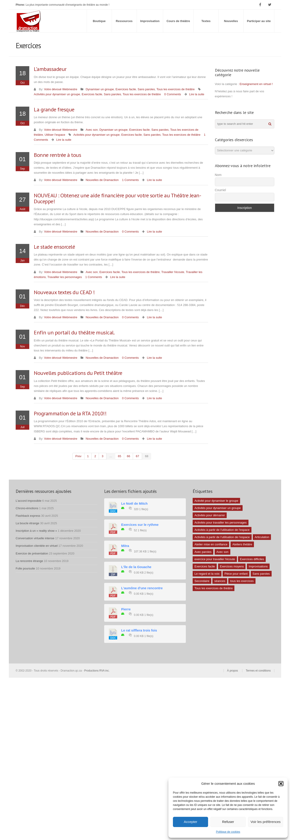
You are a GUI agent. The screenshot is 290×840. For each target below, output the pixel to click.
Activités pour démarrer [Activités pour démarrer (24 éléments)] (209, 515)
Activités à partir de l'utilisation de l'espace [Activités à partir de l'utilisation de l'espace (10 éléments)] (222, 530)
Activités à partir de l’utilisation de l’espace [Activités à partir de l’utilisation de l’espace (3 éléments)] (222, 537)
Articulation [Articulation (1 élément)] (262, 537)
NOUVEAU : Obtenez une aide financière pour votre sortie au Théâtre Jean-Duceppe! (117, 198)
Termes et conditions (258, 670)
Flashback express (28, 515)
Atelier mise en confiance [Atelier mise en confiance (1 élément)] (210, 544)
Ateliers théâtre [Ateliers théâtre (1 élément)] (242, 544)
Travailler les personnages (64, 277)
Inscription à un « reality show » (36, 530)
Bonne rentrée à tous (57, 154)
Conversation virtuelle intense (35, 538)
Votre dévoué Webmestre (60, 89)
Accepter (190, 822)
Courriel (220, 190)
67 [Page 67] (137, 456)
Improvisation (150, 21)
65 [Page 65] (119, 456)
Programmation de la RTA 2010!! (70, 413)
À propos (232, 670)
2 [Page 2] (95, 456)
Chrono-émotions (27, 508)
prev (78, 456)
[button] (281, 783)
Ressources (124, 21)
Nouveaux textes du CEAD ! (64, 292)
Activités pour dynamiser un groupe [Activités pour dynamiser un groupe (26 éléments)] (217, 508)
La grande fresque (54, 109)
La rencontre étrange (29, 561)
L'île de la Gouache (136, 567)
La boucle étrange (27, 523)
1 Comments (130, 180)
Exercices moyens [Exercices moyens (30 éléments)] (232, 566)
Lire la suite (196, 94)
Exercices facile (126, 89)
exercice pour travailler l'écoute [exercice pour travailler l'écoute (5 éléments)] (214, 559)
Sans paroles (146, 89)
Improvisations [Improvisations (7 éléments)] (258, 566)
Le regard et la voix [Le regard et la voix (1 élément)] (207, 573)
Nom (218, 175)
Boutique (99, 21)
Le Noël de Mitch (134, 503)
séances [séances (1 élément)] (219, 581)
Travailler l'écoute (172, 272)
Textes (206, 21)
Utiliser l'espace (55, 134)
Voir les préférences (266, 822)
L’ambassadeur (50, 69)
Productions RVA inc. (97, 670)
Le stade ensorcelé (54, 246)
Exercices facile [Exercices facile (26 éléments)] (204, 566)
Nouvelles (231, 21)
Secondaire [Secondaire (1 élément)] (201, 581)
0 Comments (172, 94)
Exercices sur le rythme (140, 525)
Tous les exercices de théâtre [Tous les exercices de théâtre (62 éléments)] (213, 588)
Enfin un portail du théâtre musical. (74, 332)
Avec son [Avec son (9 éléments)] (222, 552)
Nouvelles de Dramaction (102, 180)
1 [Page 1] (88, 456)
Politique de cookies (228, 831)
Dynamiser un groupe (100, 89)
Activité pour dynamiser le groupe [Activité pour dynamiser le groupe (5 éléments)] (216, 500)
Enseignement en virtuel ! (256, 84)
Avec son (92, 129)
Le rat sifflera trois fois (139, 630)
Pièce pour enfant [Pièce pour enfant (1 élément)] (236, 573)
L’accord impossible (28, 500)
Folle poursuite (25, 568)
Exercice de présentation (32, 553)
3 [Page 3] (102, 456)
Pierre (126, 609)
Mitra (125, 546)
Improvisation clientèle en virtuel (37, 545)
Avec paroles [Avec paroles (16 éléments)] (202, 552)
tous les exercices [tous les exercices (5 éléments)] (241, 581)
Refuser (228, 822)
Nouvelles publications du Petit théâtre (78, 372)
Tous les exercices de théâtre (175, 89)
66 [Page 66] (128, 456)
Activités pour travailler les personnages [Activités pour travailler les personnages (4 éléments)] (220, 522)
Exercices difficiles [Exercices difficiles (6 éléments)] (252, 559)
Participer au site (259, 21)
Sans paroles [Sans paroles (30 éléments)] (261, 573)
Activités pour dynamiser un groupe (57, 94)
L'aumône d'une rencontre (142, 588)
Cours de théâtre (178, 21)
